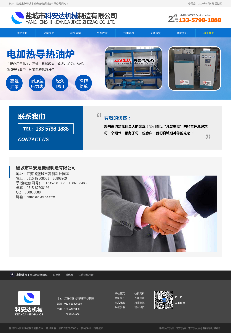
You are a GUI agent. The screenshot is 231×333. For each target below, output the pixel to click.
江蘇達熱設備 (86, 274)
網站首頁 (22, 32)
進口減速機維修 (39, 274)
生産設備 (102, 32)
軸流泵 (69, 274)
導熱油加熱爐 (166, 328)
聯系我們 (208, 32)
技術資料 (128, 32)
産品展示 (75, 32)
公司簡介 (49, 32)
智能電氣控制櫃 (211, 328)
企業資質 (155, 32)
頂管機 (56, 274)
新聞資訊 (182, 32)
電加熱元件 (194, 328)
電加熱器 (181, 328)
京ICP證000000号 (69, 328)
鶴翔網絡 (98, 328)
